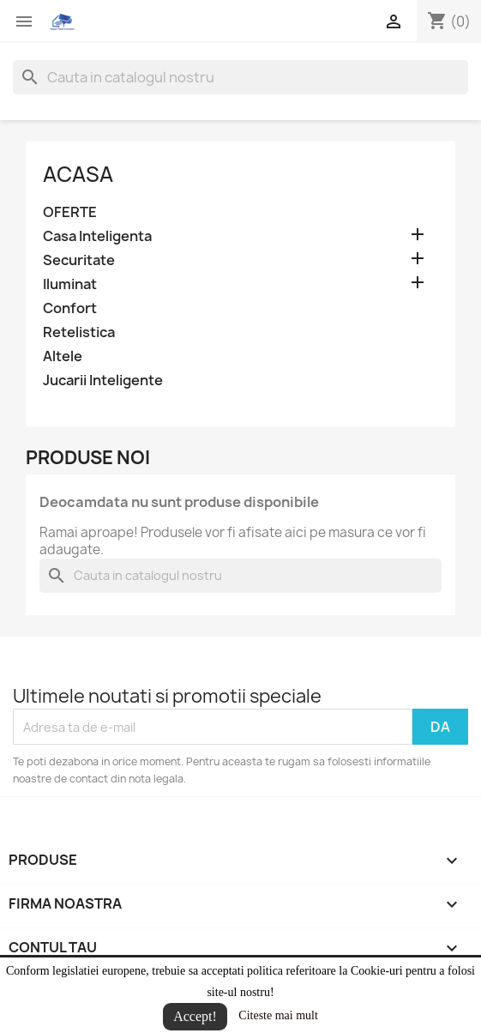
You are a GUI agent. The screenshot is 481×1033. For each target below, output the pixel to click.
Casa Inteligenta (97, 236)
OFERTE (70, 212)
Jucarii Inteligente (103, 381)
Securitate (79, 260)
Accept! (195, 1016)
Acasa (78, 174)
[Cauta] (240, 77)
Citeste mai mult (278, 1015)
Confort (70, 308)
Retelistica (79, 332)
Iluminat (70, 284)
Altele (62, 356)
